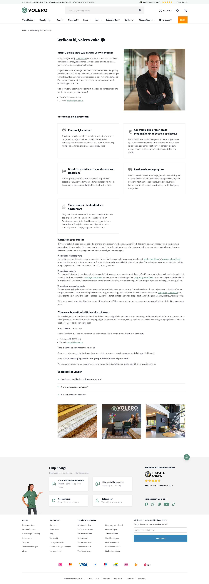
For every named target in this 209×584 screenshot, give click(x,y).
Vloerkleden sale (84, 546)
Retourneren (27, 538)
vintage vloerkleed (93, 277)
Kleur (85, 20)
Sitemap (130, 578)
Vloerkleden (28, 20)
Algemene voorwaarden (73, 578)
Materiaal (72, 20)
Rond (59, 20)
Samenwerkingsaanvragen (60, 546)
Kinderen (129, 20)
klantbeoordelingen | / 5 (160, 479)
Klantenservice (182, 2)
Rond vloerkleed (112, 542)
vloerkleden (81, 58)
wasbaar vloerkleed (171, 259)
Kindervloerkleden (112, 551)
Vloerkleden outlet (112, 546)
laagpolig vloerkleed (143, 277)
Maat (97, 20)
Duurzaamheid (55, 551)
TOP (186, 457)
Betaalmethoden (28, 529)
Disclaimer (118, 578)
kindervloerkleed (151, 259)
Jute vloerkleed (111, 533)
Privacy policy (93, 578)
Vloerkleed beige (84, 551)
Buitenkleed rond (84, 542)
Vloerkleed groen (112, 538)
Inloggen (25, 542)
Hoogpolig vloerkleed (114, 525)
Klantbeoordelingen (30, 546)
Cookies (106, 578)
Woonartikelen (146, 20)
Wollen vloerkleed (85, 533)
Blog (51, 533)
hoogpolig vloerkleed (168, 292)
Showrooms (164, 20)
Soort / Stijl (45, 20)
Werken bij (54, 538)
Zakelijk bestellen (57, 542)
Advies (24, 551)
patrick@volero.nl (75, 100)
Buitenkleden (112, 20)
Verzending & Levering (31, 533)
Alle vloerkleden (84, 525)
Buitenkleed (82, 538)
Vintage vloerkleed (85, 529)
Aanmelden (160, 538)
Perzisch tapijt (111, 529)
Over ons (53, 525)
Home (24, 30)
